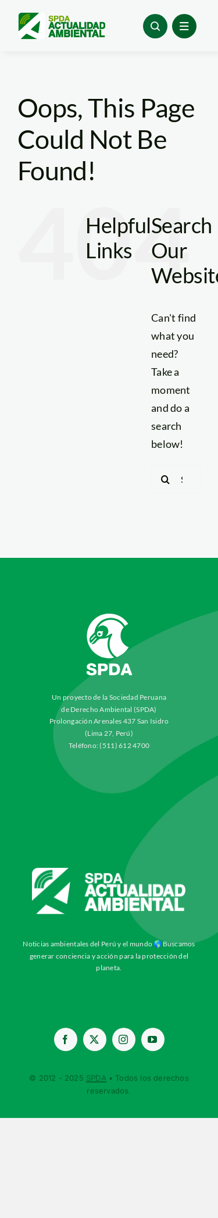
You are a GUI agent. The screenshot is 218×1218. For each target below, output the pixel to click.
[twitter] (94, 1039)
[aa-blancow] (109, 872)
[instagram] (123, 1039)
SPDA (96, 1077)
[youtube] (153, 1039)
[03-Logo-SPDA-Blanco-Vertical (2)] (109, 609)
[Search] (165, 479)
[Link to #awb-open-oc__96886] (155, 26)
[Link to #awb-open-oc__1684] (184, 26)
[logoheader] (61, 16)
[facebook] (65, 1039)
